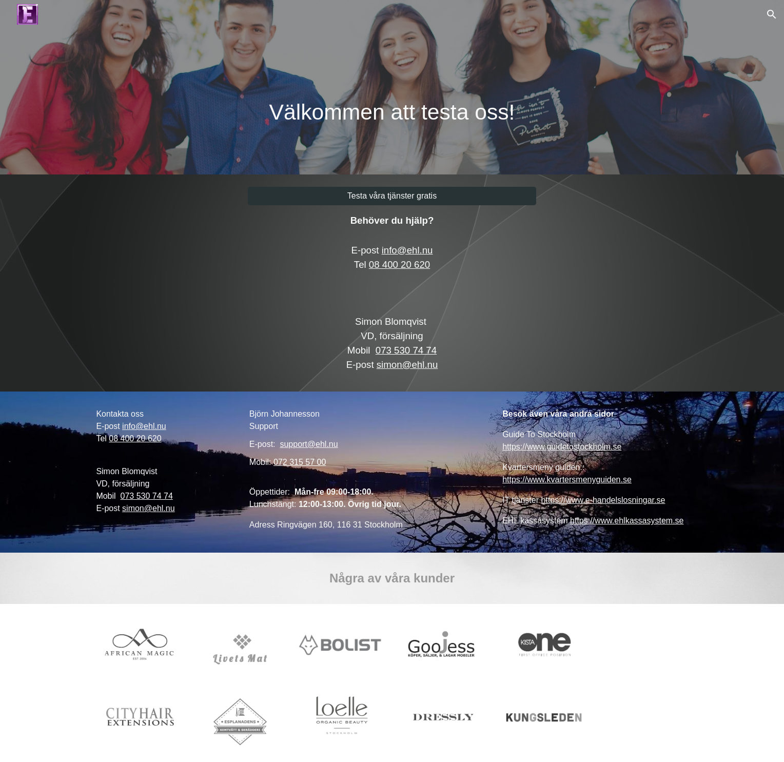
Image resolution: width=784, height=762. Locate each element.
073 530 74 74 (406, 350)
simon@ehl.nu (407, 364)
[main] (392, 87)
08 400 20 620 (399, 264)
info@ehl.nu (407, 250)
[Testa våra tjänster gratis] (392, 196)
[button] (771, 14)
